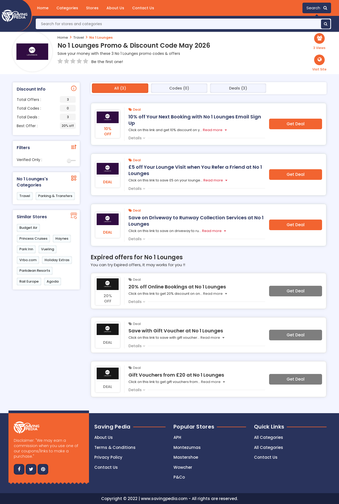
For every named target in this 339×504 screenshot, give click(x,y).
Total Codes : (46, 108)
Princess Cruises (33, 238)
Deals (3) (238, 88)
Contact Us (143, 8)
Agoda (53, 281)
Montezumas (187, 447)
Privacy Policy (108, 457)
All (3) (120, 88)
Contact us (106, 467)
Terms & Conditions (115, 447)
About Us (115, 8)
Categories (67, 8)
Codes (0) (179, 88)
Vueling (47, 249)
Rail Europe (29, 281)
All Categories (268, 437)
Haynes (61, 238)
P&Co (179, 477)
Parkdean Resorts (34, 270)
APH (177, 437)
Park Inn (26, 249)
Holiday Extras (56, 259)
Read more (212, 129)
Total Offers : (46, 99)
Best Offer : (46, 125)
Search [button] (316, 8)
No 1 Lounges (101, 37)
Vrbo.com (28, 259)
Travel (78, 37)
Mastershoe (185, 457)
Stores (92, 8)
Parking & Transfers (55, 195)
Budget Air (28, 227)
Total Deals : (46, 117)
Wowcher (182, 467)
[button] (319, 63)
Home (42, 8)
